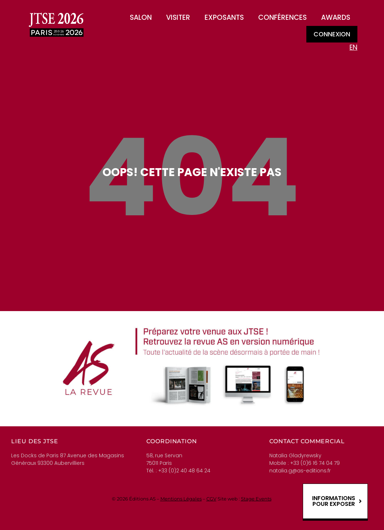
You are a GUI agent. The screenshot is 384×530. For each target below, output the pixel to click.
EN (353, 47)
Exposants (224, 17)
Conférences (282, 17)
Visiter (178, 17)
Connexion (332, 34)
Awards (335, 17)
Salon (141, 17)
